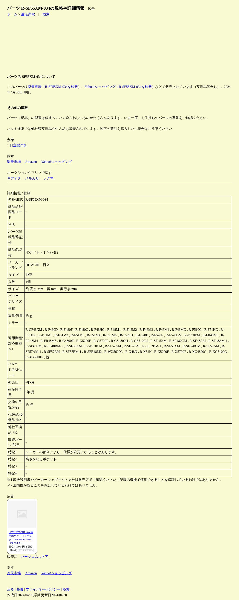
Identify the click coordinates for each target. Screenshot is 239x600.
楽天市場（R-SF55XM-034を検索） (54, 87)
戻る (10, 589)
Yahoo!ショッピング (56, 162)
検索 (46, 14)
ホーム (12, 14)
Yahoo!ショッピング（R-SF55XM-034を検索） (120, 87)
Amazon (31, 162)
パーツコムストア (34, 556)
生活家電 (28, 14)
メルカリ (32, 178)
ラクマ (48, 178)
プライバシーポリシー (43, 589)
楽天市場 (14, 162)
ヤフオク (14, 178)
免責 (20, 589)
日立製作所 (18, 145)
